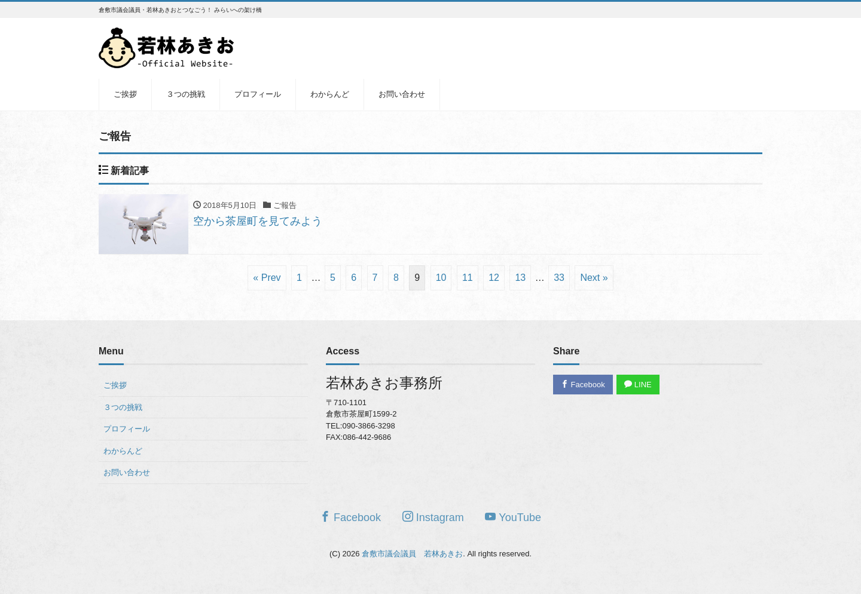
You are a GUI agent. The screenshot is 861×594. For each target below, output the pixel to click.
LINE (638, 384)
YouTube (513, 517)
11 (467, 277)
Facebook (583, 384)
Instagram (433, 517)
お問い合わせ (401, 94)
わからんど (329, 94)
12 (493, 277)
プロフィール (257, 94)
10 (441, 277)
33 (559, 277)
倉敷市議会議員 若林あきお (412, 553)
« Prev (266, 277)
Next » (593, 277)
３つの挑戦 (185, 94)
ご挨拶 (125, 94)
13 (520, 277)
